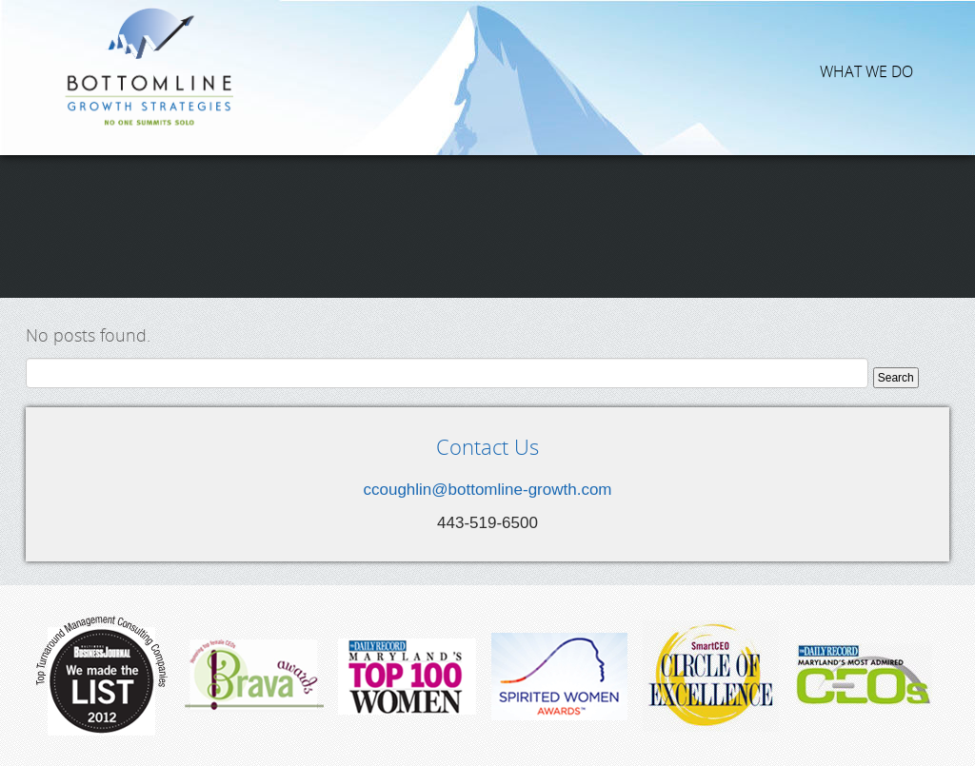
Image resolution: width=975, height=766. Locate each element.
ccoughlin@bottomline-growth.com (487, 490)
